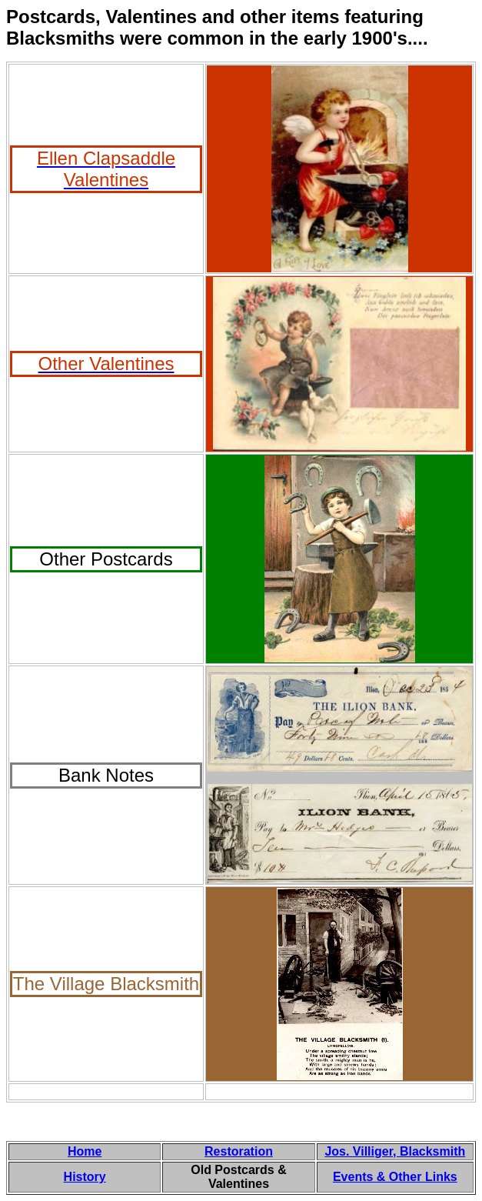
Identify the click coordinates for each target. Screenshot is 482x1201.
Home (84, 1151)
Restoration (238, 1151)
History (85, 1176)
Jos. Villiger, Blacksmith (394, 1151)
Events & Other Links (395, 1176)
